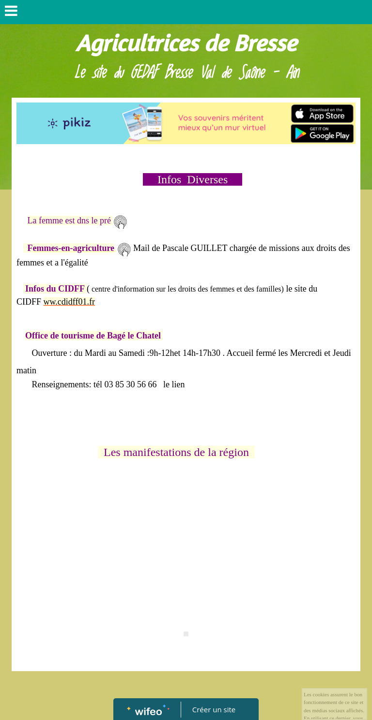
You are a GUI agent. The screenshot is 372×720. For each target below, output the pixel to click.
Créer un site (213, 709)
